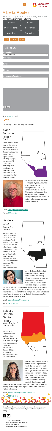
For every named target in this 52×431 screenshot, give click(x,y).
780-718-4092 (13, 396)
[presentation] (24, 97)
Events (30, 22)
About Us (11, 33)
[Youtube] (8, 416)
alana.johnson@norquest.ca (18, 210)
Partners (14, 39)
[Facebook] (4, 416)
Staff (6, 39)
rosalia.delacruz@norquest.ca (18, 300)
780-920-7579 (13, 303)
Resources (30, 27)
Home (4, 116)
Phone (6, 70)
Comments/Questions (12, 76)
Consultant (7, 52)
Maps (22, 39)
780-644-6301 (13, 213)
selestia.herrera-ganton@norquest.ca (21, 392)
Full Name (7, 58)
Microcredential (11, 27)
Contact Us (30, 33)
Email (5, 64)
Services (11, 22)
